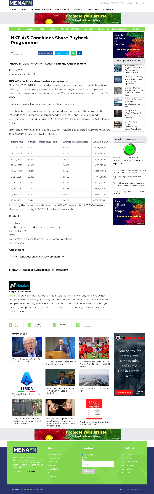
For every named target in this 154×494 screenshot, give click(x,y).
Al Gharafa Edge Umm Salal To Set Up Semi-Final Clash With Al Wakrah (95, 364)
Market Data (62, 9)
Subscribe (88, 471)
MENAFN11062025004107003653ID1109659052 (38, 270)
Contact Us (52, 462)
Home (13, 9)
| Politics (74, 29)
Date (13, 52)
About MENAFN (54, 469)
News (23, 9)
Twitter (127, 458)
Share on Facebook (45, 53)
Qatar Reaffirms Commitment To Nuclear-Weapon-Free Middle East (60, 390)
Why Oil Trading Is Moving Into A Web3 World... (127, 178)
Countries (93, 9)
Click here (30, 471)
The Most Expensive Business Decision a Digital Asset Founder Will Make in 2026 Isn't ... (129, 185)
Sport (134, 29)
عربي (129, 3)
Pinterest (128, 465)
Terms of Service (54, 455)
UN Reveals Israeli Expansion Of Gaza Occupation (61, 363)
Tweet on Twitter (62, 53)
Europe (30, 29)
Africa (63, 29)
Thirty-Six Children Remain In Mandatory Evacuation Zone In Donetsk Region (27, 421)
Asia (53, 29)
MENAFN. (27, 489)
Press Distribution (41, 9)
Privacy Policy (53, 458)
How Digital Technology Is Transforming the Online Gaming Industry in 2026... (129, 171)
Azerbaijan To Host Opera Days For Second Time (94, 423)
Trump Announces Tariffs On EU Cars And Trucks (26, 360)
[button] (137, 3)
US (16, 29)
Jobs (49, 472)
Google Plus (129, 462)
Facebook (128, 455)
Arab (42, 29)
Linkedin (128, 469)
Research (78, 9)
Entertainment (116, 29)
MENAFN (15, 63)
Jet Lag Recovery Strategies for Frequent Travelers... (129, 193)
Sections (108, 9)
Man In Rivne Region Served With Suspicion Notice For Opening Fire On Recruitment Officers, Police (60, 422)
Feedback (52, 476)
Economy (89, 29)
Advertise (51, 465)
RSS (126, 472)
